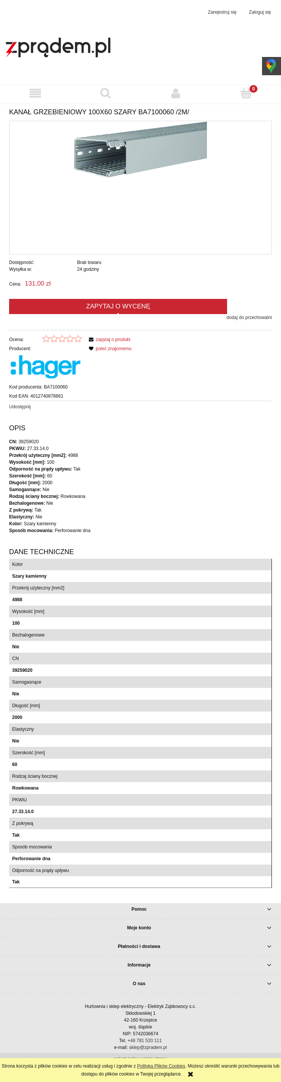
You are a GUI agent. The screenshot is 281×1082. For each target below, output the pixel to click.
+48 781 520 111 (145, 1040)
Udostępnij (20, 406)
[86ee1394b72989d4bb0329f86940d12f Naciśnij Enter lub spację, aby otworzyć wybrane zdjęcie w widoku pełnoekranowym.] (140, 187)
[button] (35, 93)
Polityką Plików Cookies (161, 1066)
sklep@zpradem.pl (148, 1047)
